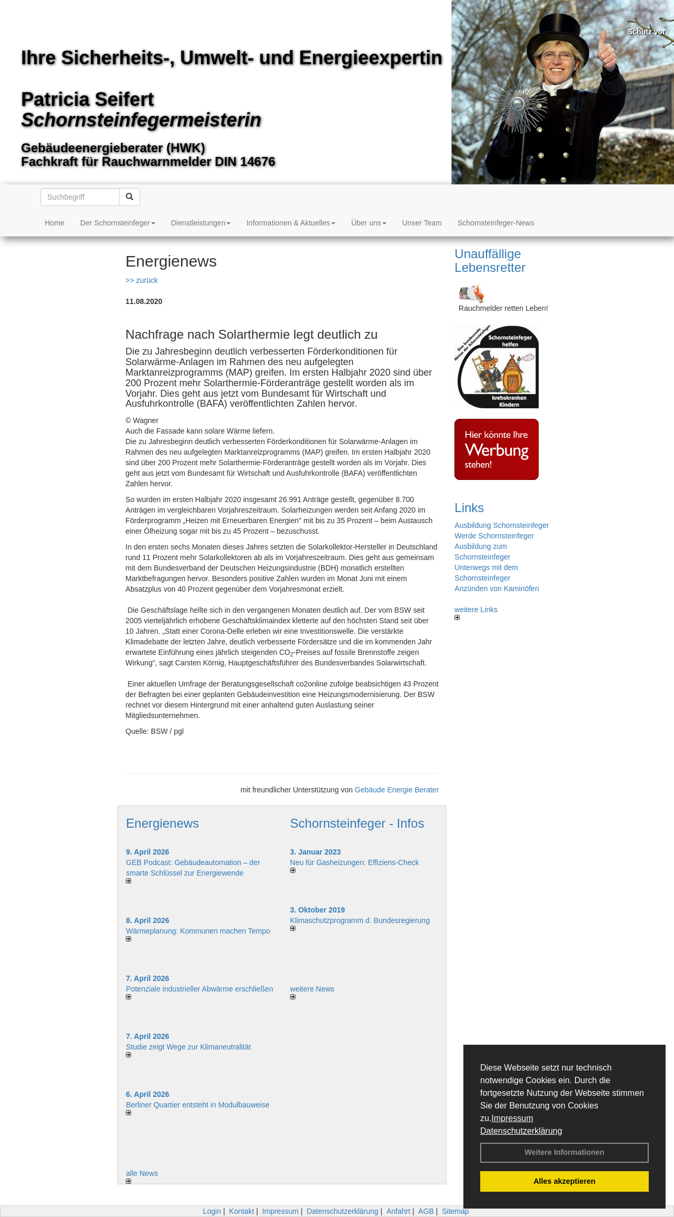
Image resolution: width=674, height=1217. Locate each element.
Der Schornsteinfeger (117, 223)
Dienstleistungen (201, 223)
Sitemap (455, 1211)
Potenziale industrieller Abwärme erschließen (199, 989)
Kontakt (241, 1211)
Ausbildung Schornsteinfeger (501, 525)
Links (469, 507)
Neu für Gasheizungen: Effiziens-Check (354, 862)
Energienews (162, 823)
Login (212, 1211)
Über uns (368, 223)
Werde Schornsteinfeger (494, 536)
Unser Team (422, 223)
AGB (426, 1211)
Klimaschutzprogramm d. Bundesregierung (360, 920)
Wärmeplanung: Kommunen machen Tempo (198, 931)
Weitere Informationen (564, 1152)
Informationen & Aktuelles (290, 223)
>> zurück (141, 280)
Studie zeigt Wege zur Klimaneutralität (188, 1047)
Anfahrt (398, 1211)
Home (54, 223)
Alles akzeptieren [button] (564, 1181)
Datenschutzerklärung (521, 1130)
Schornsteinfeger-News (496, 223)
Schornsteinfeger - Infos (357, 823)
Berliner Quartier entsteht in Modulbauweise (197, 1105)
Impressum (512, 1118)
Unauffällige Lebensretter (490, 260)
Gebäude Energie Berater (397, 790)
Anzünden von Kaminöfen (496, 588)
